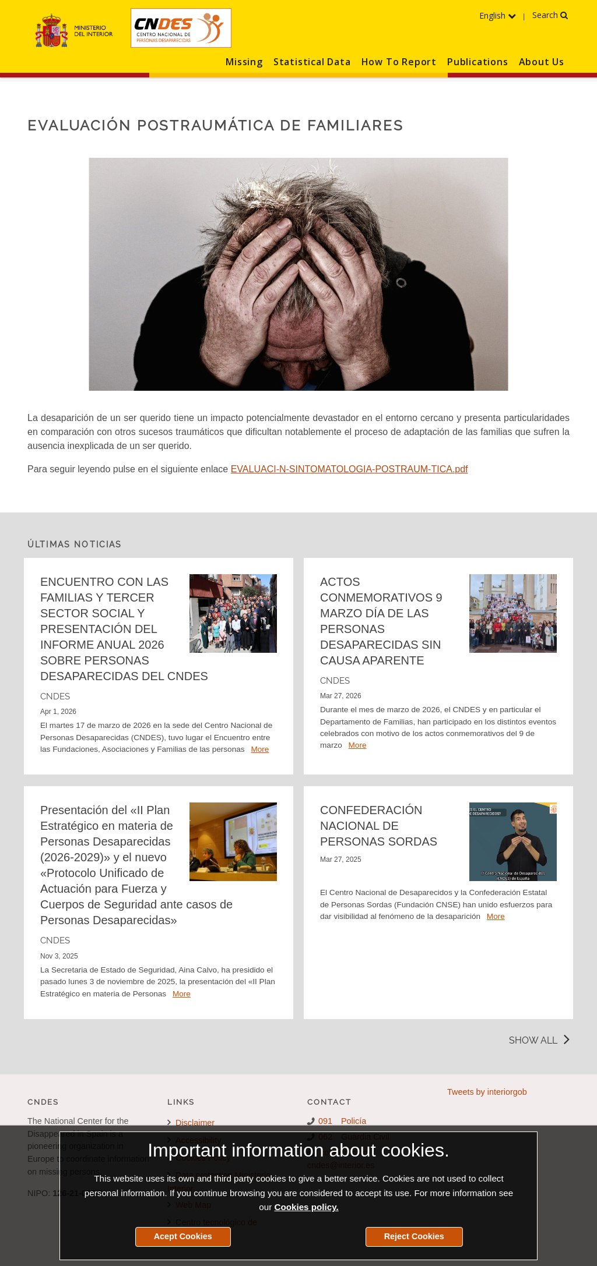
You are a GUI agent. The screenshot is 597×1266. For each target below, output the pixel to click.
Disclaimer (191, 1122)
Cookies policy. (306, 1207)
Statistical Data (312, 61)
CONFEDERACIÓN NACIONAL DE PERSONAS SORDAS (378, 826)
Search (550, 14)
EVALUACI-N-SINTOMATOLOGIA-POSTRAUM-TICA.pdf (349, 469)
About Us (541, 61)
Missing (244, 61)
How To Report (399, 61)
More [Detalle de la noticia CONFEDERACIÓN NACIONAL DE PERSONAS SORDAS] (496, 916)
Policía (353, 1121)
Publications (477, 61)
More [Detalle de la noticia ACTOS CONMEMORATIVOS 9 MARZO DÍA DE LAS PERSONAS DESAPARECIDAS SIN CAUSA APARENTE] (358, 745)
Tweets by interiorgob (487, 1092)
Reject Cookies (414, 1236)
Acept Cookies (183, 1236)
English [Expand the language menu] (497, 15)
